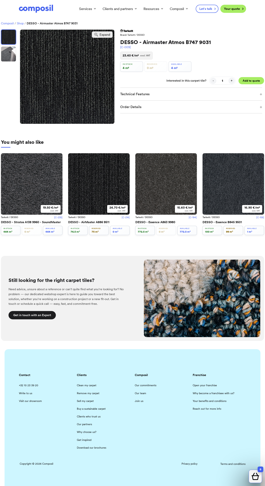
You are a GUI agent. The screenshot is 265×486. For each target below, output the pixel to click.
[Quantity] (222, 80)
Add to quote (251, 80)
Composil (7, 23)
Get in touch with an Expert (32, 315)
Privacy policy (189, 463)
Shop (20, 23)
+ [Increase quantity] (232, 81)
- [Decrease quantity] (213, 81)
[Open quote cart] (255, 476)
